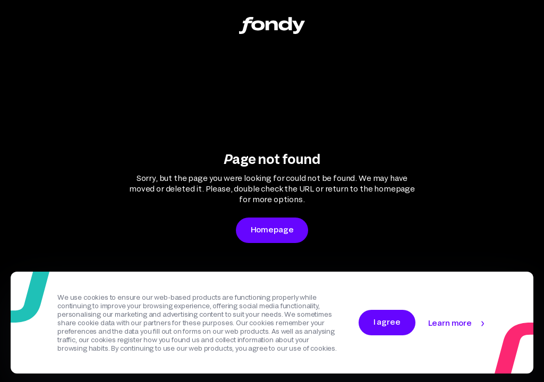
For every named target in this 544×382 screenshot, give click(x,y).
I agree (387, 321)
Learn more (450, 322)
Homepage (272, 229)
